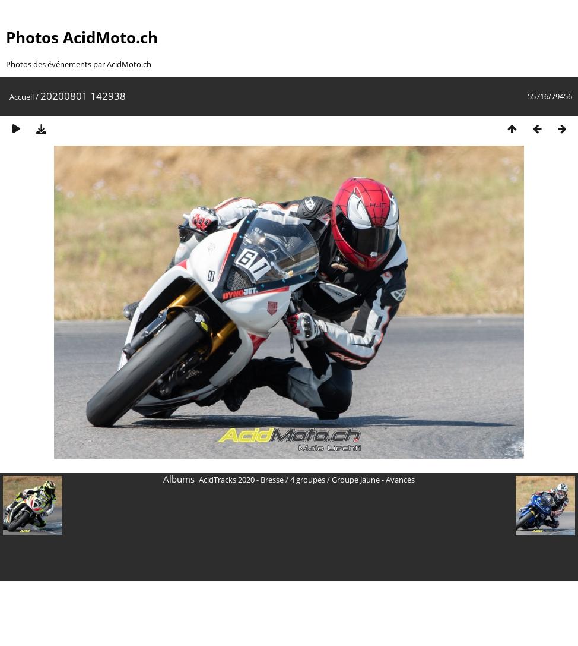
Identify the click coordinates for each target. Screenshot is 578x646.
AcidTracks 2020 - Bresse (241, 479)
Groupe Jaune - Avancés (373, 479)
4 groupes (307, 479)
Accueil (21, 97)
